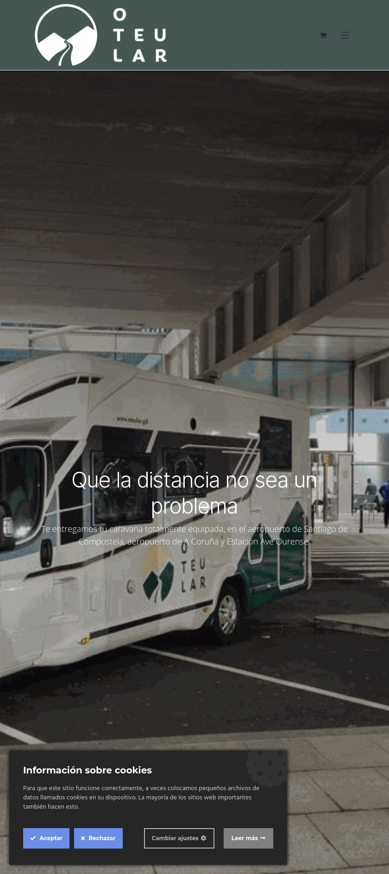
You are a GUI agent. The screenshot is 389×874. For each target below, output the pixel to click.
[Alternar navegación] (345, 35)
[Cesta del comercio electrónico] (323, 35)
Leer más (245, 838)
